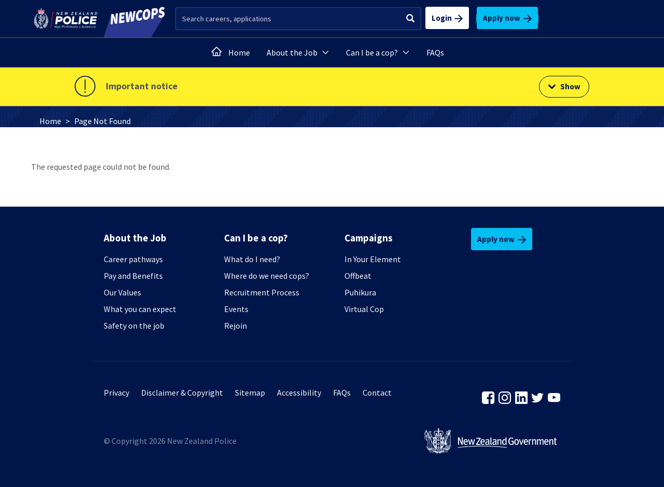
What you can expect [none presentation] (140, 309)
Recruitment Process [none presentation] (261, 292)
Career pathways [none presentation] (133, 259)
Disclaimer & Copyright (182, 392)
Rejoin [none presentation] (235, 325)
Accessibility (299, 392)
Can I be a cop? (378, 52)
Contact (377, 392)
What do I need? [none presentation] (252, 259)
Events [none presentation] (236, 309)
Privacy (116, 392)
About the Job (298, 52)
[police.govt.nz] (66, 18)
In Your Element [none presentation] (372, 259)
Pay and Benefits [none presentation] (133, 275)
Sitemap (250, 392)
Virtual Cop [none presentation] (364, 309)
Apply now (507, 18)
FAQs (435, 52)
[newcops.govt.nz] (132, 18)
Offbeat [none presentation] (357, 275)
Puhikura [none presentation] (360, 292)
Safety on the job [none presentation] (134, 325)
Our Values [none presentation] (122, 292)
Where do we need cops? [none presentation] (266, 275)
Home (239, 52)
